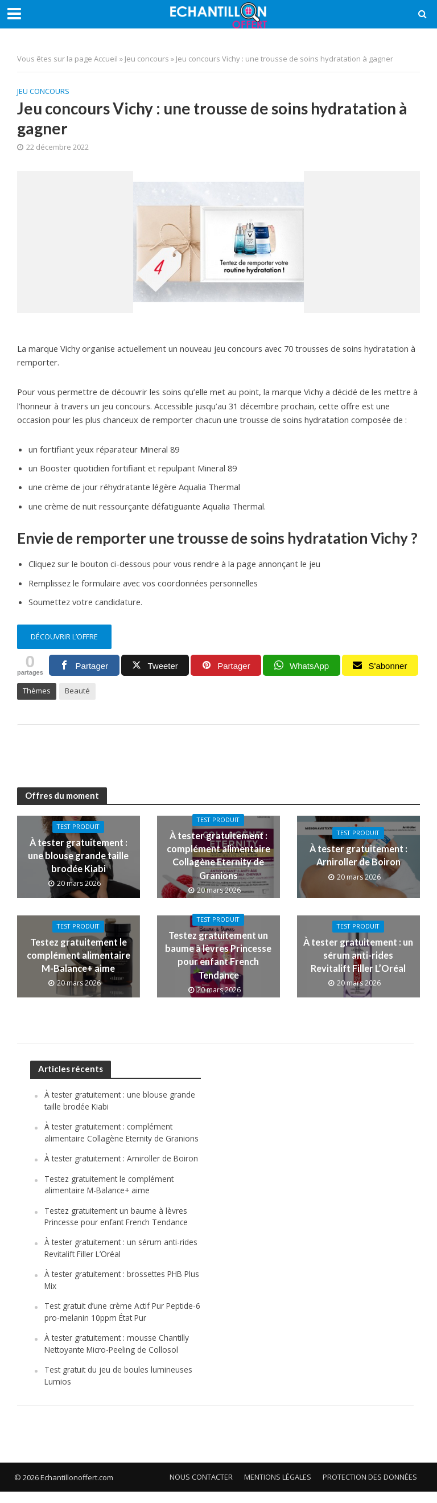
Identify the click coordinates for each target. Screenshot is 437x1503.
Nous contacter (200, 1488)
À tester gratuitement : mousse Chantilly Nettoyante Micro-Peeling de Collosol (118, 1355)
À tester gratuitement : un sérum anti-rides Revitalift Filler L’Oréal (358, 954)
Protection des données (370, 1488)
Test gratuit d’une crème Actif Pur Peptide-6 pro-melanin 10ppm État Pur (122, 1323)
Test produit (78, 828)
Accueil (106, 59)
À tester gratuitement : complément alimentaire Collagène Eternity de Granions (218, 855)
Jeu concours (147, 59)
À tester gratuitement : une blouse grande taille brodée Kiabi (78, 854)
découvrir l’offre (64, 636)
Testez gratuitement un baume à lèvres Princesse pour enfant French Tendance (218, 954)
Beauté (77, 690)
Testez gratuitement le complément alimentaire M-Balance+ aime (78, 954)
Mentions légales (277, 1488)
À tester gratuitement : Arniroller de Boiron (358, 855)
